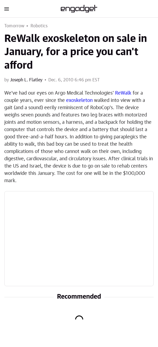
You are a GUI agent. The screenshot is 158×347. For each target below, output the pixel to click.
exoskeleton (79, 100)
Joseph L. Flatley (26, 80)
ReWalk (123, 93)
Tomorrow (14, 26)
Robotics (39, 26)
